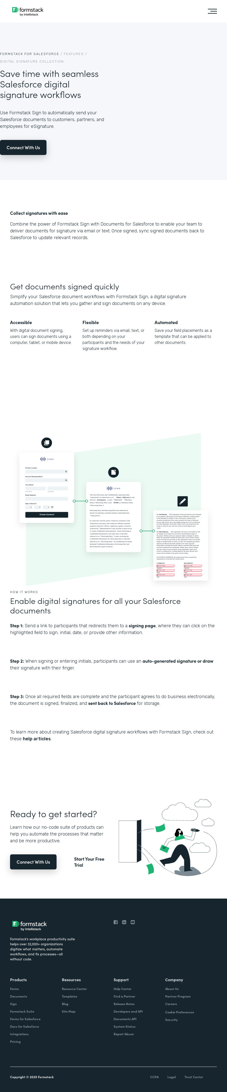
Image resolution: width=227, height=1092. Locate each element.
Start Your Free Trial (89, 862)
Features (74, 54)
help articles (37, 739)
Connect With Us (23, 147)
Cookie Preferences (179, 1012)
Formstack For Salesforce (29, 54)
